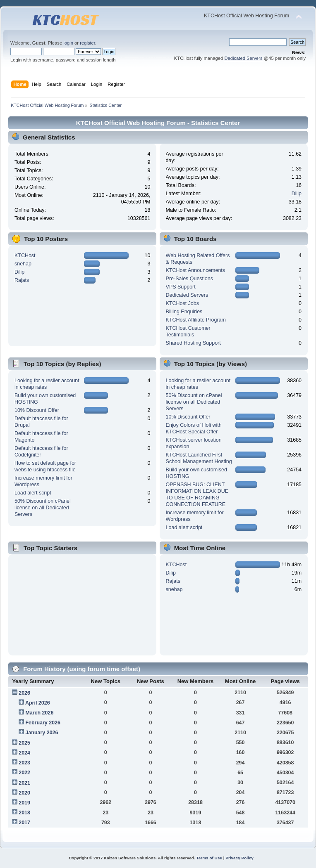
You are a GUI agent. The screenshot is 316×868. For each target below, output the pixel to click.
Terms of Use (209, 858)
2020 (24, 793)
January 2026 (41, 733)
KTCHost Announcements (195, 270)
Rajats (21, 280)
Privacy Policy (239, 858)
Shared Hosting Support (193, 343)
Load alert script (32, 493)
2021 (24, 783)
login (68, 42)
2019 (24, 803)
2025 (24, 743)
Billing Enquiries (184, 312)
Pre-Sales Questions (189, 278)
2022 (24, 773)
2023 (24, 763)
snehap (22, 264)
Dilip (297, 193)
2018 (24, 813)
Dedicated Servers (243, 58)
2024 (24, 753)
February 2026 (42, 723)
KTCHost (25, 255)
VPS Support (181, 287)
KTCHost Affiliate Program (196, 320)
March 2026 (39, 713)
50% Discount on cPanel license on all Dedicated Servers (42, 507)
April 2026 (37, 703)
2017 (24, 822)
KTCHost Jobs (182, 303)
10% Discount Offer (36, 410)
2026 (24, 693)
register (87, 42)
